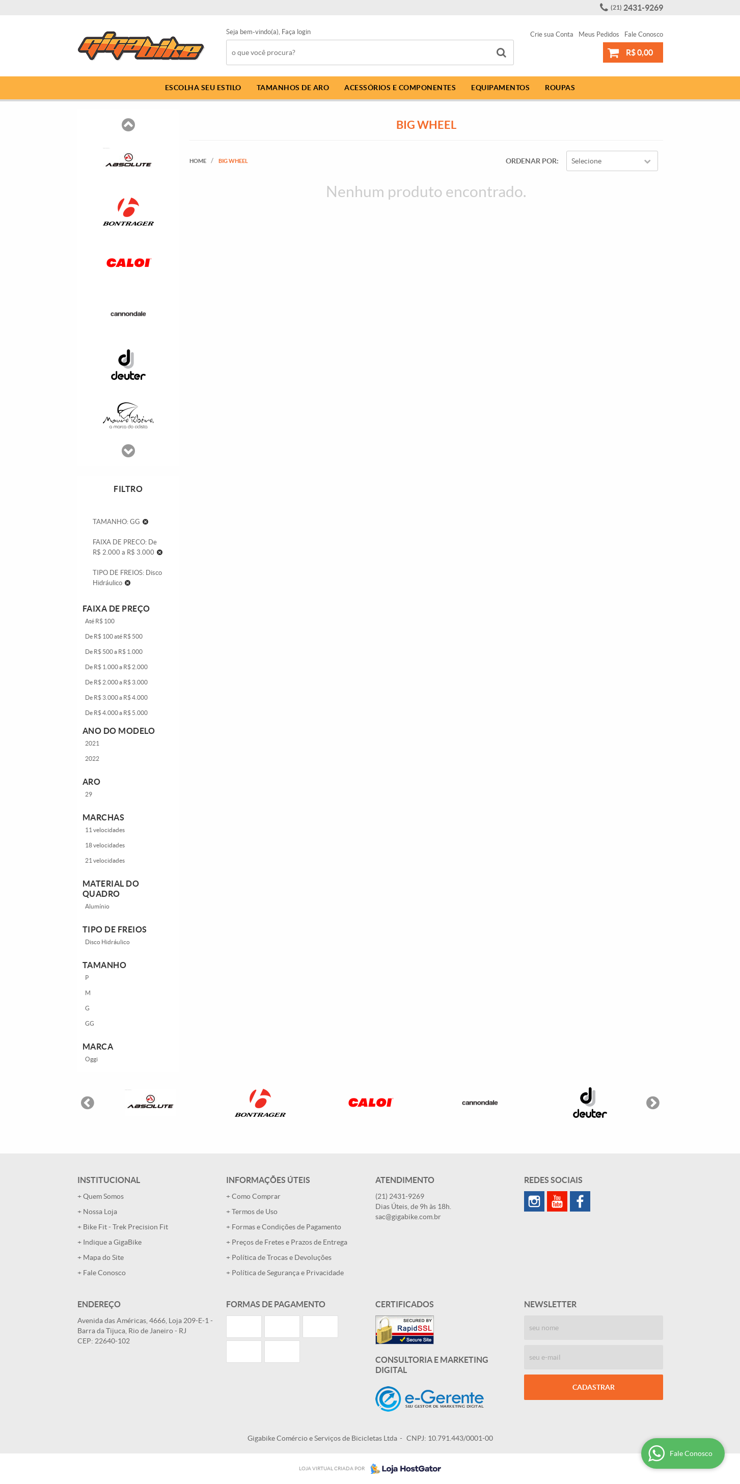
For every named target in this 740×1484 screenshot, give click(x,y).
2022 (92, 758)
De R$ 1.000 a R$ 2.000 (116, 667)
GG (89, 1023)
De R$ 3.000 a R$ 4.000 (116, 697)
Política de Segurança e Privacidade (288, 1273)
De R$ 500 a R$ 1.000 (114, 651)
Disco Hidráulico (107, 942)
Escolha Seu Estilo (203, 88)
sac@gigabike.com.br (408, 1217)
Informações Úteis (268, 1180)
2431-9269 (637, 7)
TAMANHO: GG (116, 522)
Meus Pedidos (599, 34)
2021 (92, 743)
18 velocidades (105, 845)
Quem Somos (103, 1196)
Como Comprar (256, 1196)
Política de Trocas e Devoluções (282, 1257)
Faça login (296, 32)
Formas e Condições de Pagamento (286, 1227)
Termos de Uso (255, 1211)
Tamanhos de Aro (293, 88)
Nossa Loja (100, 1211)
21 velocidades (105, 860)
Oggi (91, 1059)
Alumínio (97, 906)
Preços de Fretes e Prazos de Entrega (289, 1242)
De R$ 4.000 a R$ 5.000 (116, 712)
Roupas (560, 88)
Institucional (108, 1180)
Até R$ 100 (100, 621)
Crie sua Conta (551, 34)
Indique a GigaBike (112, 1242)
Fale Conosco (643, 34)
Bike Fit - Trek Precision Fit (125, 1227)
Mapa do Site (103, 1257)
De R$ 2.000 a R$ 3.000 (116, 682)
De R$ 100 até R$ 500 (114, 636)
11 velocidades (105, 830)
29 (88, 794)
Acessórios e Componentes (400, 88)
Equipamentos (500, 88)
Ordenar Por (531, 161)
